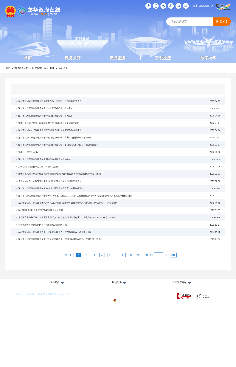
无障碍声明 (75, 344)
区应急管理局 (43, 68)
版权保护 (47, 344)
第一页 (63, 305)
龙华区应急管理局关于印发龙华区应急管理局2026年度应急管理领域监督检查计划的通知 (119, 200)
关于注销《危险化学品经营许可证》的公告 (119, 190)
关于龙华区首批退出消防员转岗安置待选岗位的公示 (119, 269)
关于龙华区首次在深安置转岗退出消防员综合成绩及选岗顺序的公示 (119, 210)
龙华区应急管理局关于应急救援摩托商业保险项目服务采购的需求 (119, 132)
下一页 (122, 305)
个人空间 (148, 6)
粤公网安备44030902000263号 (131, 350)
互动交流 (163, 58)
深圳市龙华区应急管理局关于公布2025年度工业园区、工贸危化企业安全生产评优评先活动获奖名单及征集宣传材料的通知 (119, 229)
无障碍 (163, 6)
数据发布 (186, 6)
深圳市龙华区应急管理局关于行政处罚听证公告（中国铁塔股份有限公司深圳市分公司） (119, 161)
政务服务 (118, 58)
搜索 (219, 21)
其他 (58, 68)
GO (179, 305)
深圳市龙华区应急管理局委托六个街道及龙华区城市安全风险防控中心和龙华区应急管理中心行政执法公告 (119, 239)
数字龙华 (208, 58)
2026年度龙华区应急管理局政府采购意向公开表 (119, 249)
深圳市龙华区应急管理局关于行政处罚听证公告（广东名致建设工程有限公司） (119, 278)
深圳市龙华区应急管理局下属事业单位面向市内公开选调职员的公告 (119, 102)
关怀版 (171, 6)
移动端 (156, 6)
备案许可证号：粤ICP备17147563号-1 (133, 345)
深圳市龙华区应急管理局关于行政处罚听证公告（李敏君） (119, 112)
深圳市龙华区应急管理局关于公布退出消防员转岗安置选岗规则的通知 (119, 220)
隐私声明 (60, 344)
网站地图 (34, 344)
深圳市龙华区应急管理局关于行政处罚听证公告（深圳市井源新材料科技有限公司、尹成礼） (119, 288)
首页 (28, 58)
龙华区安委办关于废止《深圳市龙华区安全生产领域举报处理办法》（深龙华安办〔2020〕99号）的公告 (119, 259)
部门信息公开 (23, 68)
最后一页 (139, 305)
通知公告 (70, 68)
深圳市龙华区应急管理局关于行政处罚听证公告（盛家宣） (119, 122)
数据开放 (178, 6)
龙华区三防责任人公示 (119, 171)
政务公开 (73, 58)
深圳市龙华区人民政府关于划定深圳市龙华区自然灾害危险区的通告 (119, 141)
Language (204, 6)
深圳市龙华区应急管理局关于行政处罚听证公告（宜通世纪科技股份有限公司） (119, 151)
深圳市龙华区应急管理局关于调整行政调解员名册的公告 (119, 181)
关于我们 (20, 344)
